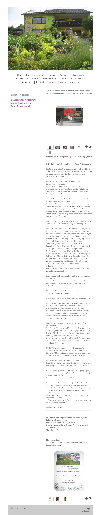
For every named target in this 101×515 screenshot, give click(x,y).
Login (88, 509)
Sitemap (27, 509)
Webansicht (86, 511)
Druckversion (17, 509)
